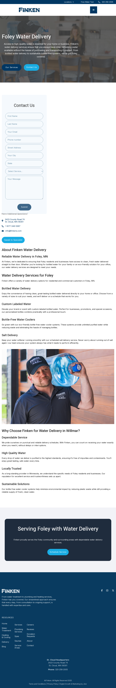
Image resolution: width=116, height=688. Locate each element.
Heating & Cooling (6, 639)
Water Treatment (6, 632)
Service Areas (18, 649)
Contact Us (31, 67)
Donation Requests (31, 638)
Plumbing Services (19, 633)
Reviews (30, 632)
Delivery (5, 645)
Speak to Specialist (13, 240)
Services (18, 627)
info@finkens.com (13, 231)
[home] (29, 10)
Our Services (11, 67)
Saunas (18, 644)
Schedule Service (58, 552)
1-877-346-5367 (12, 226)
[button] (93, 9)
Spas (17, 639)
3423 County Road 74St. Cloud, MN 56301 (15, 220)
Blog (4, 649)
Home (4, 626)
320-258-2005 (61, 672)
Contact (30, 648)
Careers (30, 627)
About (29, 644)
